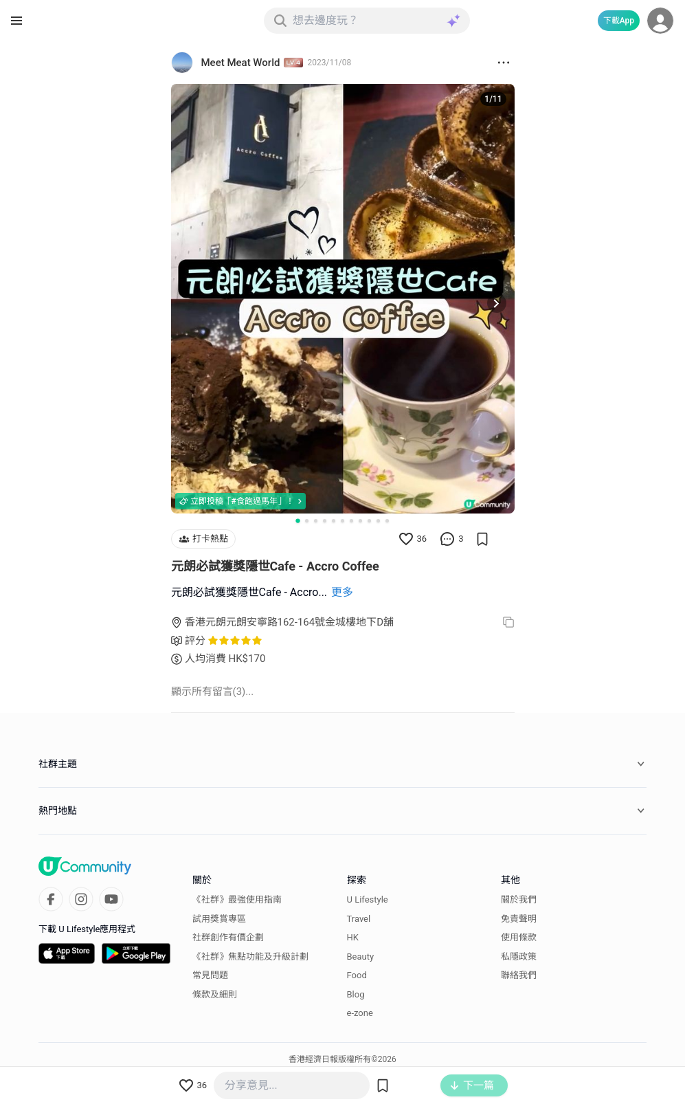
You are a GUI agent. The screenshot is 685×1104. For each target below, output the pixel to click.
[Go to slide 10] (378, 520)
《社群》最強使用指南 (237, 899)
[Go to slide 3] (315, 520)
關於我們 (519, 899)
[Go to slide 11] (387, 520)
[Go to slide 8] (360, 520)
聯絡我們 (519, 975)
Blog (356, 994)
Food (357, 975)
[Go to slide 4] (324, 520)
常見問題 (210, 975)
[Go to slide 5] (333, 520)
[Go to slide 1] (297, 520)
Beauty (360, 956)
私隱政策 (519, 956)
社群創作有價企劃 (228, 937)
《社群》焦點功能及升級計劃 (250, 956)
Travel (359, 919)
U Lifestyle (367, 899)
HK (353, 937)
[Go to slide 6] (342, 520)
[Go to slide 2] (306, 520)
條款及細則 (214, 994)
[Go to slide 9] (369, 520)
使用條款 (519, 937)
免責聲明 (519, 919)
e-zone (360, 1013)
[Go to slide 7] (351, 520)
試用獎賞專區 (219, 919)
